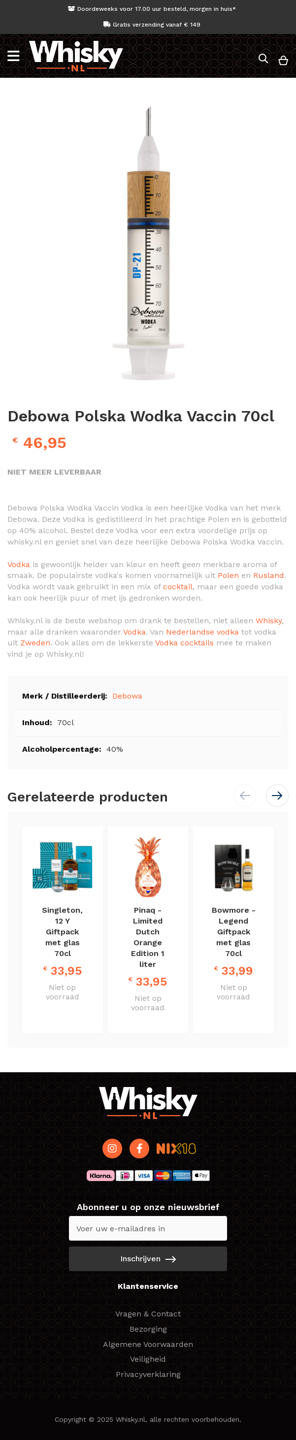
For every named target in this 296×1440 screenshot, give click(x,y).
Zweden (35, 642)
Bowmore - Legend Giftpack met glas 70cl (234, 931)
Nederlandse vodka (202, 632)
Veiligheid (148, 1359)
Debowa (127, 696)
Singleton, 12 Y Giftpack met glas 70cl (62, 931)
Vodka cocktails (184, 642)
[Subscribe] (148, 1259)
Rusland (268, 575)
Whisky (269, 620)
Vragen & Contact (148, 1313)
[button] (277, 795)
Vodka (18, 564)
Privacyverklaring (148, 1374)
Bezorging (148, 1329)
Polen (228, 575)
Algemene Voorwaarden (148, 1344)
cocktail (178, 586)
